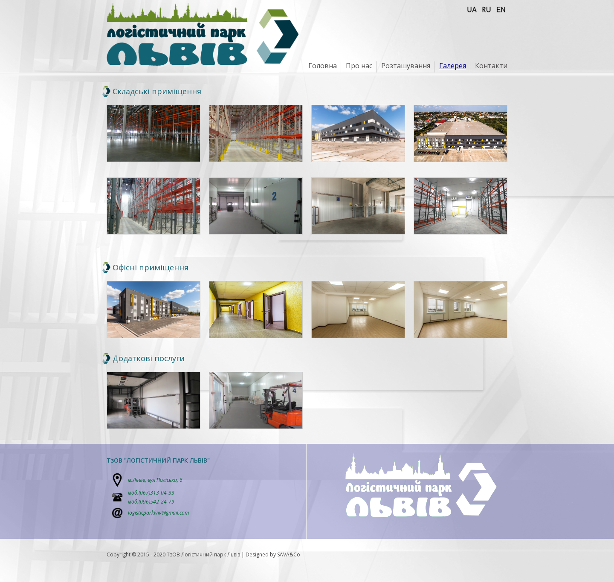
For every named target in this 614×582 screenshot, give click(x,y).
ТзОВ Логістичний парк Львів (203, 554)
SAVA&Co (288, 554)
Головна (322, 65)
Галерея (452, 65)
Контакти (491, 65)
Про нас (359, 65)
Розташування (405, 65)
